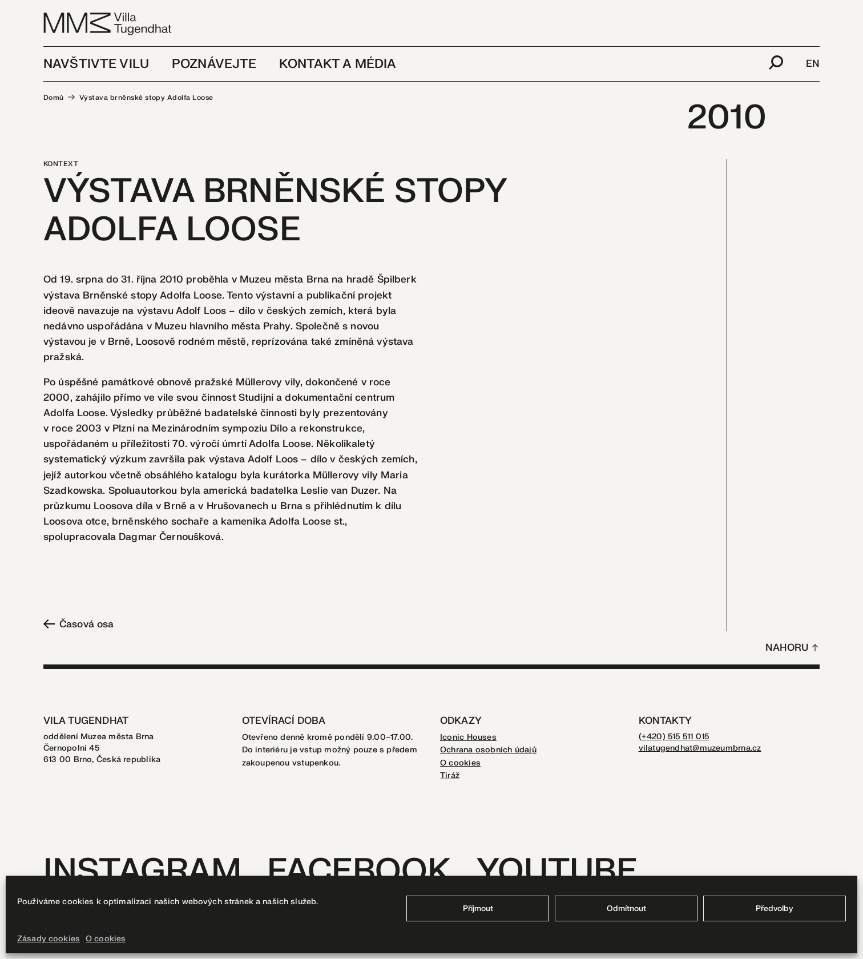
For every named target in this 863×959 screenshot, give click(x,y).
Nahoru (786, 648)
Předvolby (774, 908)
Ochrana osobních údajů (488, 750)
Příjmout (478, 908)
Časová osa (78, 624)
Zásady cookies (48, 939)
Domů (53, 97)
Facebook (358, 871)
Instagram (142, 871)
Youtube (557, 871)
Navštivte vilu (96, 64)
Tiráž (449, 775)
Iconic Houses (468, 737)
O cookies (106, 939)
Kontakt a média (337, 64)
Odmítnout (626, 908)
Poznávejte (214, 64)
